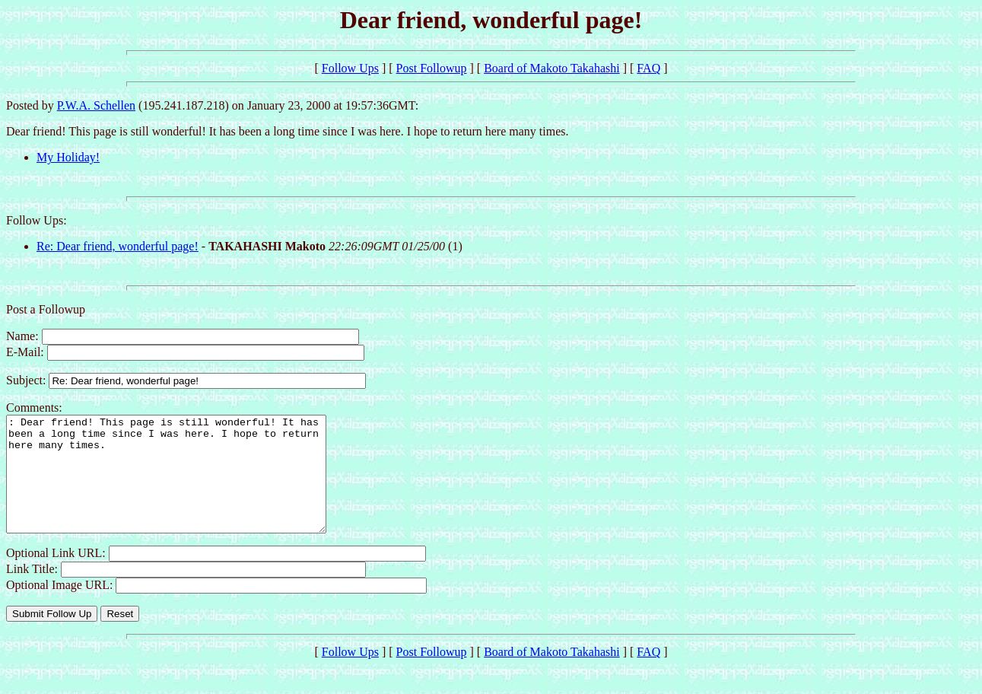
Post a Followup (45, 309)
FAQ (648, 68)
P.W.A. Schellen (96, 105)
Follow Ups (350, 68)
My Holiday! (68, 157)
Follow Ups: (36, 220)
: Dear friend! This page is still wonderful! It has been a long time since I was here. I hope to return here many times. (185, 485)
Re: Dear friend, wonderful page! (118, 246)
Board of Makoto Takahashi (552, 68)
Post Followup (431, 68)
